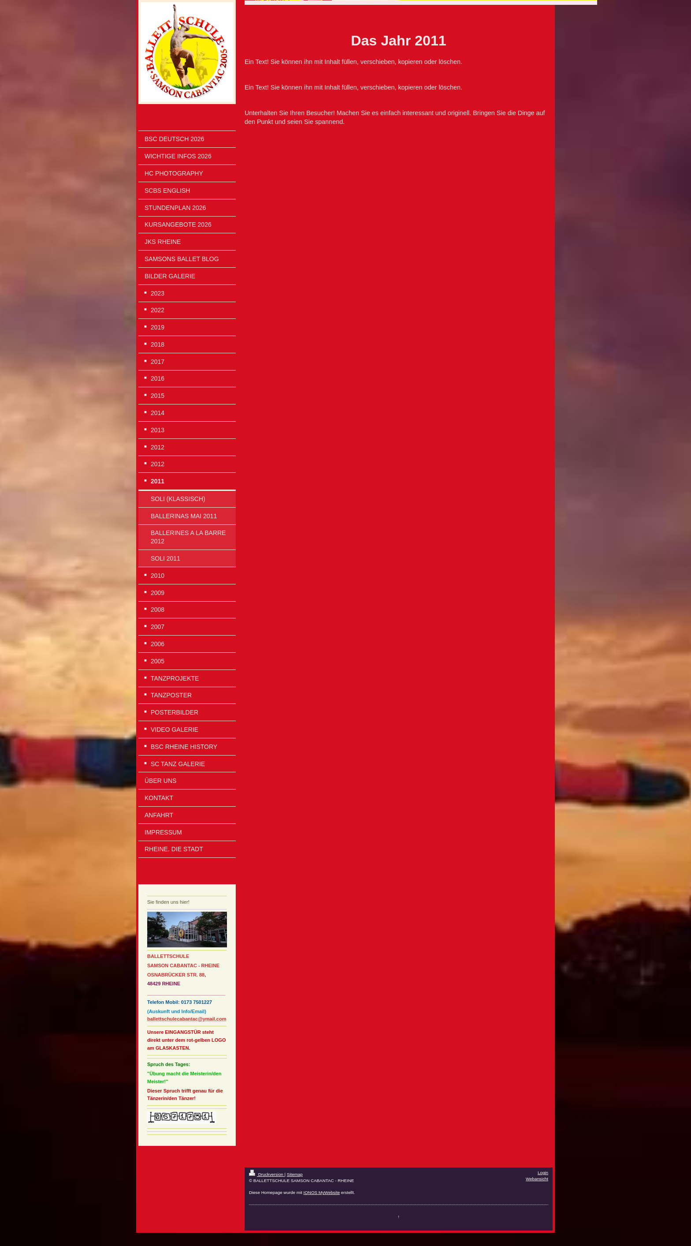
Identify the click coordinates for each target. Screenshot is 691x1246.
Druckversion (267, 1174)
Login (543, 1172)
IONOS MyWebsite (322, 1192)
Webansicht (537, 1178)
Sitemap (295, 1174)
